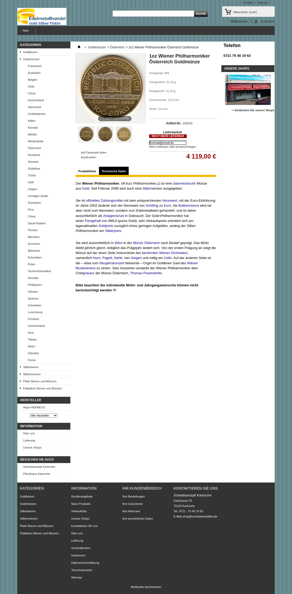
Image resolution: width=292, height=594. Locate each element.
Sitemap (263, 2)
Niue (31, 332)
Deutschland (36, 100)
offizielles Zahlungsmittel (104, 200)
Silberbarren (31, 367)
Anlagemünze (113, 216)
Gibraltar (33, 353)
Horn (97, 258)
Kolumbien (34, 257)
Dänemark (34, 107)
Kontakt (248, 2)
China (31, 93)
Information (31, 426)
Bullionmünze (189, 205)
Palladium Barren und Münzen (42, 388)
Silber (146, 188)
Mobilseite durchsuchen (146, 586)
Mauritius (34, 236)
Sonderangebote (81, 496)
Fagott (107, 258)
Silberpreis (113, 231)
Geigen (136, 258)
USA (31, 182)
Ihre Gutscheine (132, 503)
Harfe (118, 258)
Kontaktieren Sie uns (84, 525)
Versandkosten (80, 548)
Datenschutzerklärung (85, 562)
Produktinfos (87, 171)
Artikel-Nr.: (174, 123)
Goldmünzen (31, 59)
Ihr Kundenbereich (141, 488)
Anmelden (267, 21)
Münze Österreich (146, 243)
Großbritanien (36, 113)
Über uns (29, 433)
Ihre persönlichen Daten (137, 518)
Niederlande (35, 141)
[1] (158, 183)
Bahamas (34, 250)
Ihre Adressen (131, 511)
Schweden (34, 305)
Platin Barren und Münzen (39, 381)
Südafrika (34, 168)
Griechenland (36, 325)
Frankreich (34, 66)
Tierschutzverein (81, 570)
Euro (167, 205)
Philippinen (35, 284)
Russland (34, 154)
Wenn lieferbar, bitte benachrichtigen (172, 146)
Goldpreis (105, 226)
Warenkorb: (245, 12)
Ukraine (33, 291)
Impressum (78, 555)
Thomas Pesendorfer (146, 273)
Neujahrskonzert (112, 263)
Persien (33, 230)
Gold (85, 188)
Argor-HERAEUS (34, 407)
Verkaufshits (79, 511)
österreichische (184, 183)
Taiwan (32, 339)
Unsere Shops (32, 447)
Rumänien (34, 202)
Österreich (34, 148)
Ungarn (32, 189)
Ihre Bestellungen (133, 496)
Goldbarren (30, 52)
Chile (31, 86)
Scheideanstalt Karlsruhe (39, 466)
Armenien (34, 243)
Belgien (33, 79)
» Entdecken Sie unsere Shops (253, 110)
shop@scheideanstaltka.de (199, 516)
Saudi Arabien (37, 223)
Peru (31, 209)
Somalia (33, 278)
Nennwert (170, 200)
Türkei (32, 175)
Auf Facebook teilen (93, 152)
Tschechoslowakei (39, 271)
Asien (31, 346)
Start (25, 32)
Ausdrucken (88, 157)
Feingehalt (93, 221)
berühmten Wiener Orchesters (164, 253)
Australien (34, 72)
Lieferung (29, 440)
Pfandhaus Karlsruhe (36, 473)
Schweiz (33, 161)
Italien (31, 120)
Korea (31, 360)
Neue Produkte (80, 503)
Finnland (33, 319)
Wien (119, 243)
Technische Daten (114, 171)
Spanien (33, 298)
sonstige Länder (38, 195)
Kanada (33, 127)
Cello (168, 258)
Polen (31, 264)
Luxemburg (35, 312)
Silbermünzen (32, 374)
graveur (88, 273)
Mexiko (32, 134)
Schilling (152, 205)
